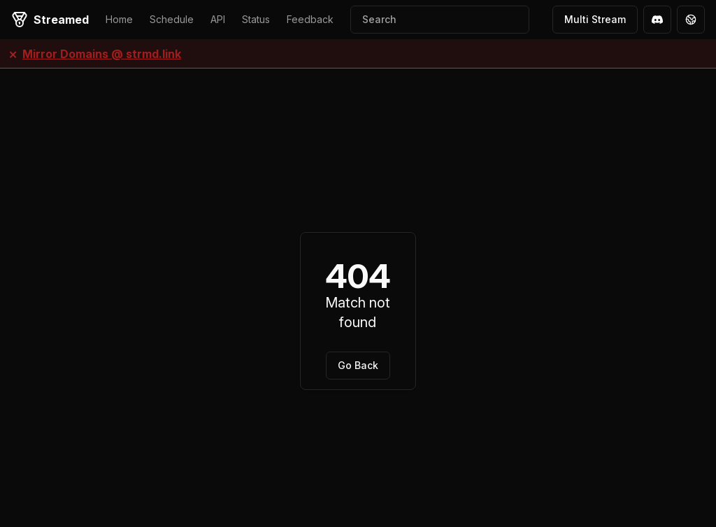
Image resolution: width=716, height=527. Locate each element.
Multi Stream (595, 19)
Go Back (358, 365)
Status (256, 19)
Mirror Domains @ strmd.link (101, 54)
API (217, 19)
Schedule (172, 19)
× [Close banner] (12, 53)
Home (119, 19)
